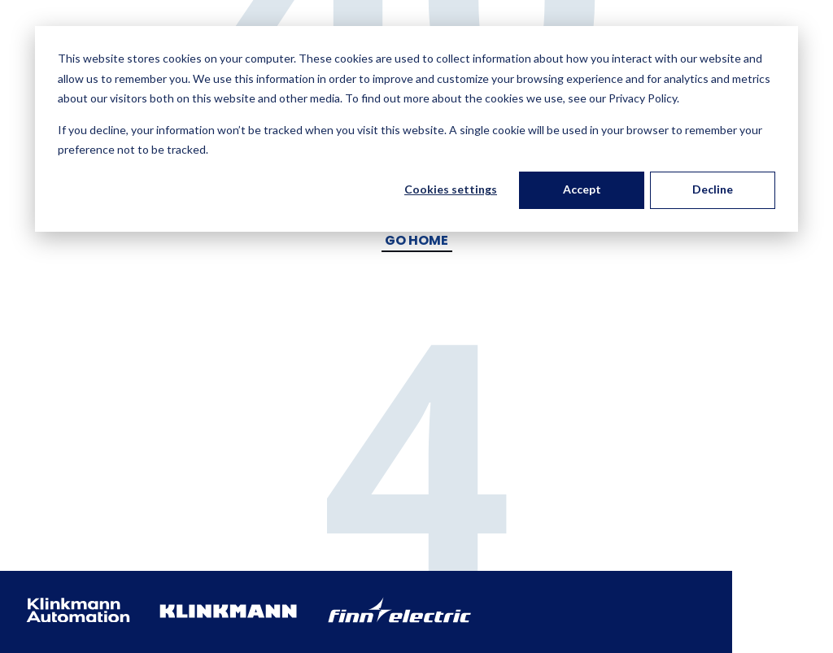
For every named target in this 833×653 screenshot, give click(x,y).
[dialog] (416, 129)
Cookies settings (450, 189)
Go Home (416, 240)
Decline (712, 189)
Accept (582, 189)
